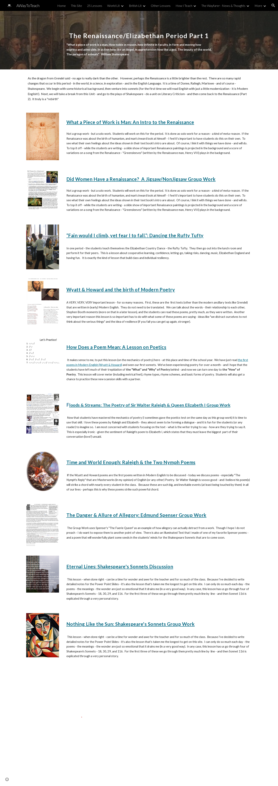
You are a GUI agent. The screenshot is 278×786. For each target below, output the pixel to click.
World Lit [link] (113, 5)
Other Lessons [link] (161, 5)
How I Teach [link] (184, 5)
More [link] (258, 5)
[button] (273, 5)
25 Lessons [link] (94, 5)
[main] (139, 40)
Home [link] (61, 5)
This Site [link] (76, 5)
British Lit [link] (135, 5)
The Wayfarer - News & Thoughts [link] (223, 5)
